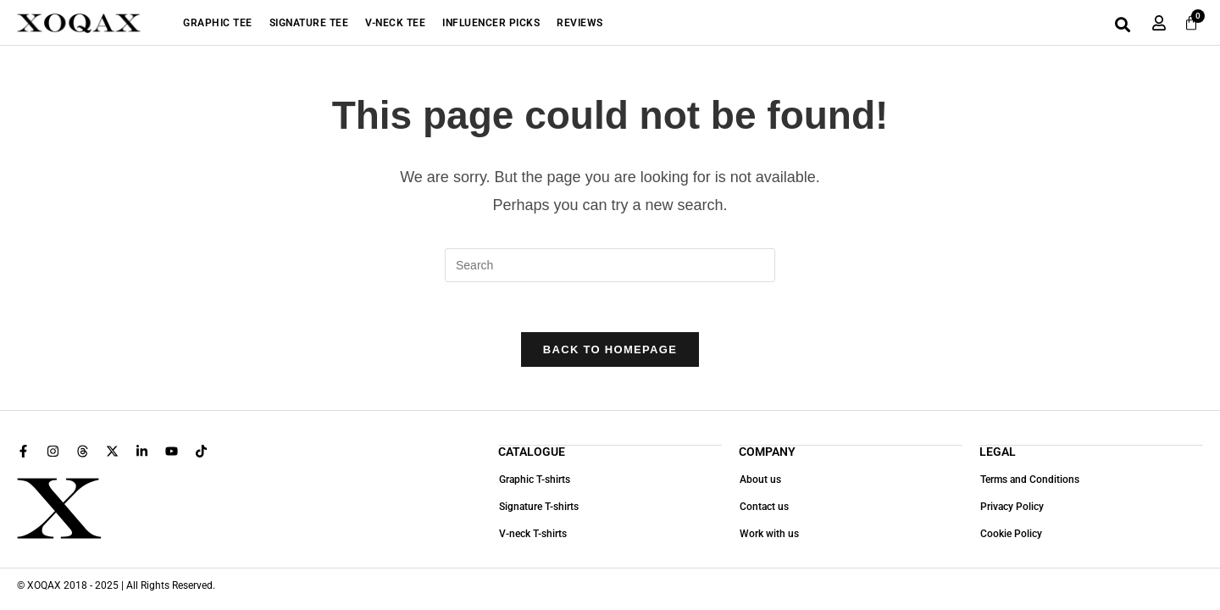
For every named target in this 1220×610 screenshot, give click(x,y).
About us (759, 480)
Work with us (768, 535)
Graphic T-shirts (533, 480)
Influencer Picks (491, 23)
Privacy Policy (1011, 507)
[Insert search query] (610, 265)
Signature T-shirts (538, 507)
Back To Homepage (610, 351)
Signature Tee (309, 23)
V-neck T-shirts (532, 535)
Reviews (580, 23)
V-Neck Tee (395, 23)
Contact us (763, 507)
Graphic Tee (217, 23)
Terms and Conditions (1029, 480)
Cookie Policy (1010, 535)
